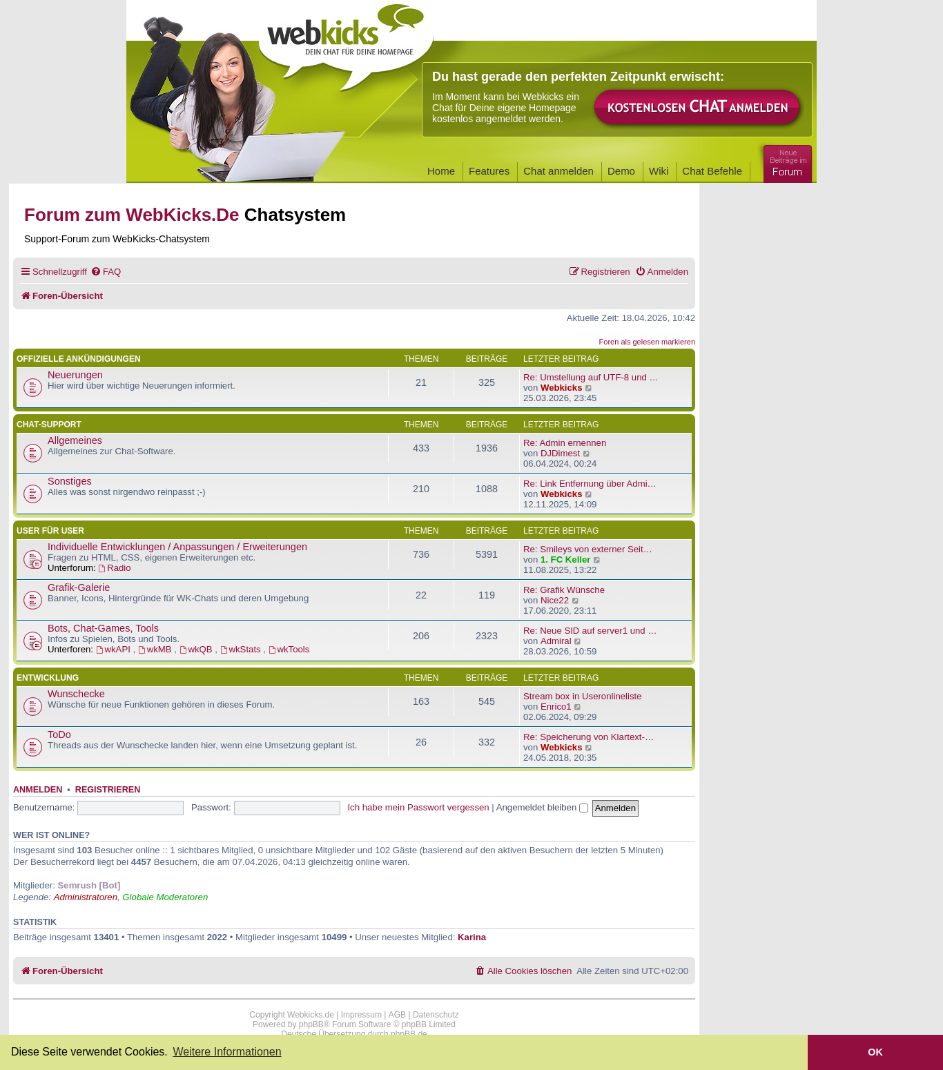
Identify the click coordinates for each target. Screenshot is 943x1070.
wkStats (242, 649)
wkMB (156, 649)
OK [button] (875, 1052)
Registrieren (107, 790)
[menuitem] (105, 272)
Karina (472, 937)
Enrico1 (556, 706)
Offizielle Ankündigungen (79, 359)
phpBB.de (409, 1034)
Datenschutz (436, 1015)
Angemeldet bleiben (542, 807)
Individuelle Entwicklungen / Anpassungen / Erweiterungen (177, 546)
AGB (397, 1015)
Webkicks (562, 387)
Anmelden (37, 790)
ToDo (59, 734)
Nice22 (555, 600)
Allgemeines (75, 440)
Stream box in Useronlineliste (582, 696)
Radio (114, 568)
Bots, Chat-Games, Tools (103, 628)
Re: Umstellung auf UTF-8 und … (591, 377)
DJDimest (560, 453)
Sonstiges (70, 481)
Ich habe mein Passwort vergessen (418, 807)
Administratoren (85, 897)
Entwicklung (48, 678)
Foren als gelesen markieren (647, 342)
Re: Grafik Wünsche (564, 590)
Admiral (556, 641)
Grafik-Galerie (79, 587)
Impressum (361, 1015)
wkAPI (114, 649)
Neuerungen (75, 374)
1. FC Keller (566, 559)
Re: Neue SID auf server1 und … (590, 630)
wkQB (197, 649)
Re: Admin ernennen (564, 443)
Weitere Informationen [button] (227, 1052)
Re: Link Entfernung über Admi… (590, 483)
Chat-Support (49, 424)
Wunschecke (76, 693)
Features (489, 171)
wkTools (289, 649)
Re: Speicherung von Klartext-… (588, 737)
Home (441, 171)
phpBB (311, 1024)
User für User (50, 531)
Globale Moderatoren (165, 897)
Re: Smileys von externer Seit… (587, 549)
